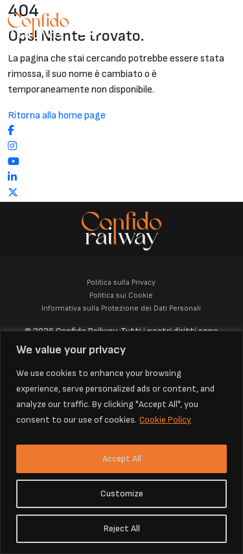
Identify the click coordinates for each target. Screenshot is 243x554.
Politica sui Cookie (121, 295)
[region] (121, 442)
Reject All (122, 528)
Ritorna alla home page (57, 115)
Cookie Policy (165, 419)
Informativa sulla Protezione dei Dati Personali (121, 308)
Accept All (121, 458)
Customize (121, 493)
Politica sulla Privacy (121, 282)
